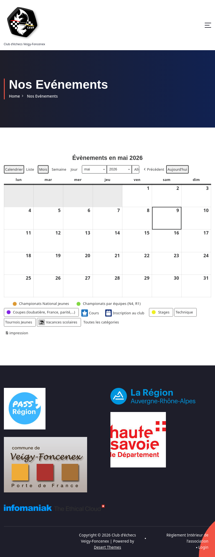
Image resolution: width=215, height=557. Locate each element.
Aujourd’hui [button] (177, 176)
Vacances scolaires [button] (57, 329)
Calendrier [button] (14, 177)
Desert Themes (107, 546)
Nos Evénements (42, 95)
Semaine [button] (59, 176)
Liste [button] (30, 177)
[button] (153, 176)
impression (16, 341)
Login (203, 546)
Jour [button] (73, 176)
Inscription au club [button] (124, 320)
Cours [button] (90, 320)
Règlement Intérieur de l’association (187, 537)
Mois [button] (43, 176)
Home (14, 95)
